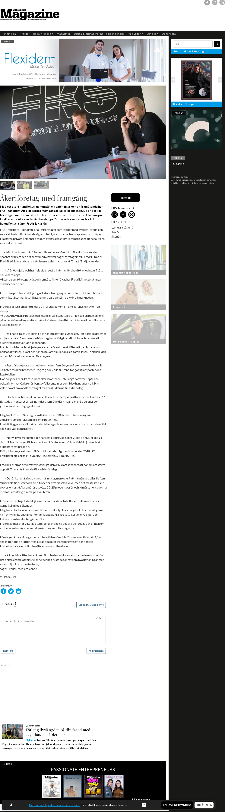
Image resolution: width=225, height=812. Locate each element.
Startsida (10, 33)
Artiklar (25, 33)
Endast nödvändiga (177, 805)
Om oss (152, 33)
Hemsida (125, 197)
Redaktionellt (43, 33)
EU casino (177, 163)
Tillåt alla (204, 805)
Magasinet (63, 33)
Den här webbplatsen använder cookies (54, 805)
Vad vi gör (135, 33)
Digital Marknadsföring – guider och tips (99, 33)
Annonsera (169, 33)
